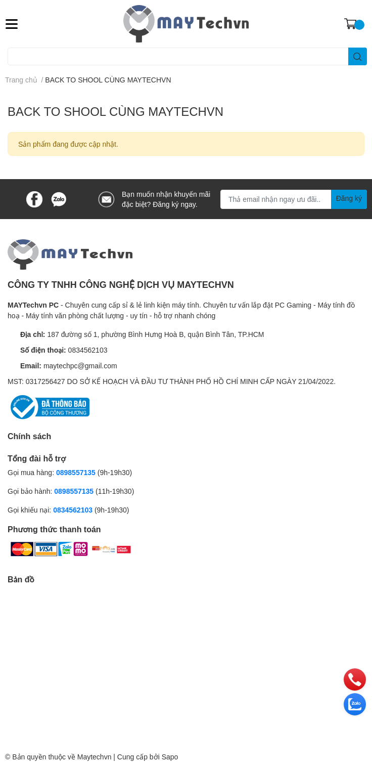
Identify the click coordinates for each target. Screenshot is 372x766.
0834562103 (88, 350)
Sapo (170, 756)
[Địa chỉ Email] (293, 199)
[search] (357, 56)
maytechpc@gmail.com (80, 365)
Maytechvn (94, 756)
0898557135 (76, 472)
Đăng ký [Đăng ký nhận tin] (349, 198)
